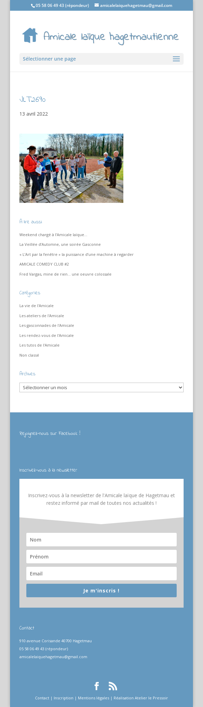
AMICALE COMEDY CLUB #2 (44, 264)
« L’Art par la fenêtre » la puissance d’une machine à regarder (76, 254)
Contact (42, 697)
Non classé (29, 355)
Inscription (63, 697)
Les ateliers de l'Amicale (41, 315)
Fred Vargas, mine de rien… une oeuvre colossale (65, 274)
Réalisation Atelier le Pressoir (141, 697)
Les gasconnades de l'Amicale (46, 325)
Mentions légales (93, 697)
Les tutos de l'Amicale (39, 345)
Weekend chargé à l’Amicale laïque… (53, 234)
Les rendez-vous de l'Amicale (46, 335)
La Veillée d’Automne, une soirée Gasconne (60, 244)
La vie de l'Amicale (36, 305)
